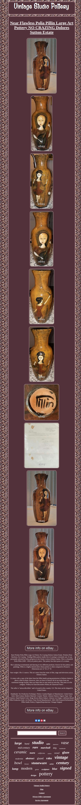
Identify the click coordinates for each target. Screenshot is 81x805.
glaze (65, 752)
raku (49, 758)
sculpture (45, 769)
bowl (18, 763)
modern (26, 768)
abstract (30, 758)
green (37, 769)
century (62, 762)
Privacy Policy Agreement (42, 797)
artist (51, 764)
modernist (19, 759)
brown (27, 764)
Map (41, 789)
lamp (15, 768)
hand (27, 743)
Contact (42, 793)
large (18, 743)
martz (32, 753)
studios (49, 753)
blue (54, 768)
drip (55, 748)
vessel (56, 753)
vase (65, 742)
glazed (40, 758)
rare (35, 747)
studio (38, 742)
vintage (61, 757)
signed (65, 768)
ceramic (20, 752)
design (33, 775)
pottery (46, 773)
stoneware (39, 763)
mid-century (24, 747)
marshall (45, 747)
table (48, 744)
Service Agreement (41, 800)
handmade (62, 748)
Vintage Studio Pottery (42, 786)
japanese (55, 744)
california (41, 753)
